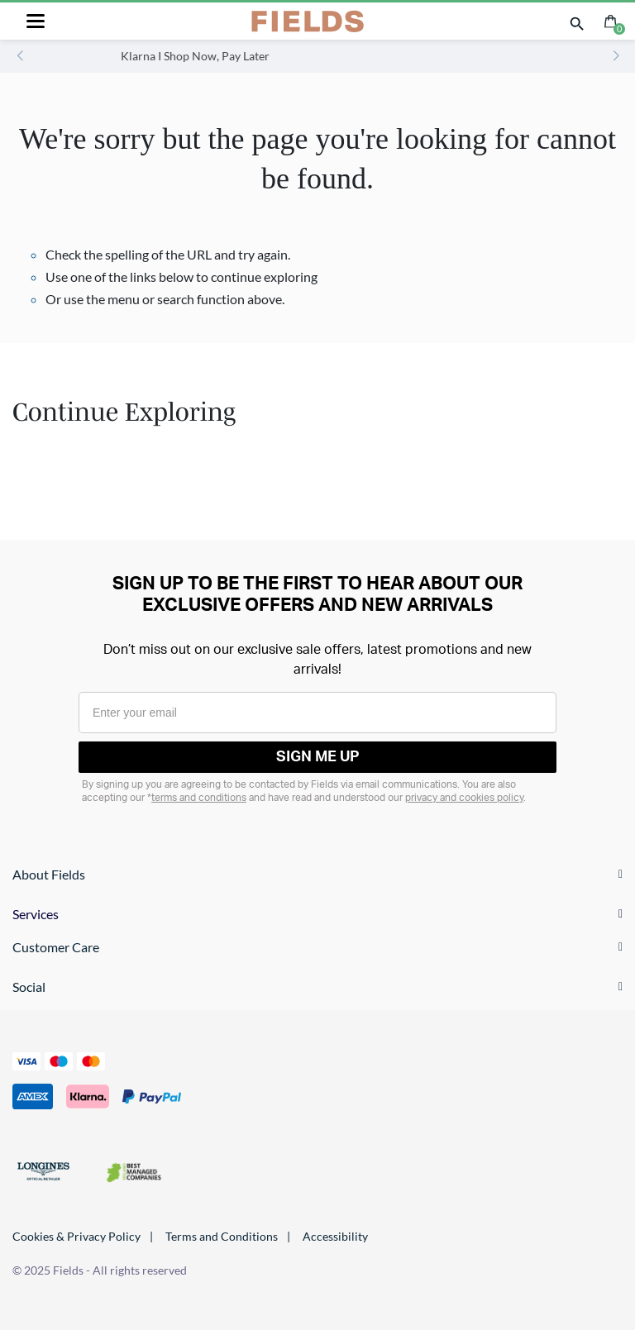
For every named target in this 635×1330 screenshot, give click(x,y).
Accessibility (335, 1236)
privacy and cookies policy (464, 798)
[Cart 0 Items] (610, 19)
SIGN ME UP (318, 757)
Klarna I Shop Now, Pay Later (270, 56)
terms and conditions (198, 798)
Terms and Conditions (221, 1236)
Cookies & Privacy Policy (76, 1236)
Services (35, 914)
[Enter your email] (317, 712)
